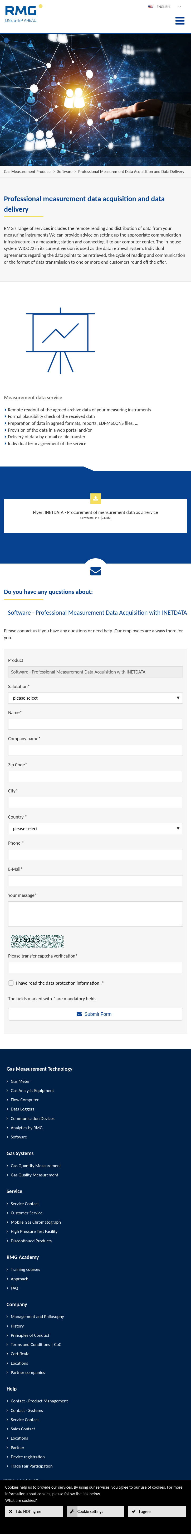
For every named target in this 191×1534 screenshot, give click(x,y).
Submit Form (97, 1014)
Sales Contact (23, 1429)
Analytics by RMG (27, 1128)
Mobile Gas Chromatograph (36, 1222)
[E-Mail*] (95, 880)
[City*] (95, 802)
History (17, 1326)
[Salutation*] (95, 698)
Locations (19, 1363)
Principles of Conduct (30, 1335)
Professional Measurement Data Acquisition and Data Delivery (131, 171)
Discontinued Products (31, 1241)
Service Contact (25, 1203)
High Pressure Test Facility (34, 1231)
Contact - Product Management (39, 1401)
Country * (17, 817)
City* (13, 791)
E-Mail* (15, 869)
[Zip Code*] (95, 776)
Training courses (25, 1269)
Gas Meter (20, 1081)
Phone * (16, 843)
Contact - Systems (27, 1410)
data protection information (73, 983)
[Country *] (95, 828)
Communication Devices (33, 1118)
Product (15, 660)
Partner (18, 1447)
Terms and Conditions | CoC (36, 1344)
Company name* (24, 739)
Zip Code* (17, 765)
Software (64, 171)
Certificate (20, 1354)
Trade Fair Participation (32, 1466)
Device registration (28, 1457)
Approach (19, 1279)
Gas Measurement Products (27, 171)
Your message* (22, 895)
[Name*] (95, 724)
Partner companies (28, 1372)
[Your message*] (95, 914)
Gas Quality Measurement (34, 1175)
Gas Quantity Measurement (36, 1165)
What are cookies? (21, 1500)
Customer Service (26, 1213)
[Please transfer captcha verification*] (95, 967)
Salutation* (19, 686)
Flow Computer (25, 1100)
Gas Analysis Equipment (32, 1090)
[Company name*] (95, 750)
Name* (15, 712)
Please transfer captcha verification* (43, 956)
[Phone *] (95, 854)
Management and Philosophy (37, 1316)
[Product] (95, 671)
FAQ (14, 1288)
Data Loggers (22, 1109)
